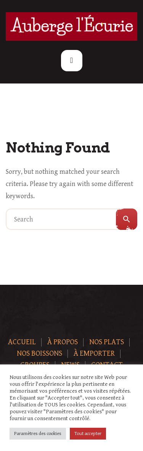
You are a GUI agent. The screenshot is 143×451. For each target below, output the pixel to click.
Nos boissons (39, 353)
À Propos (62, 342)
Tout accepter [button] (87, 434)
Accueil (22, 342)
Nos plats (106, 342)
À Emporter (94, 353)
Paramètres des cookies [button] (37, 434)
